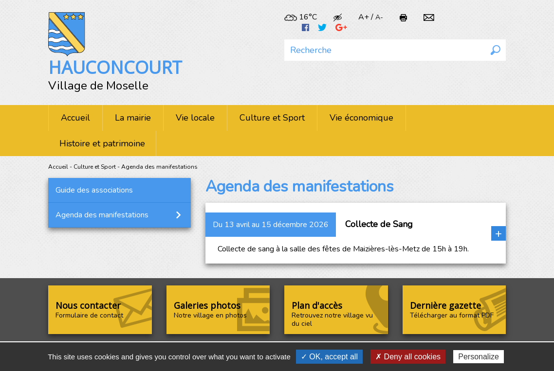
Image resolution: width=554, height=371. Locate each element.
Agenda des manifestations (101, 215)
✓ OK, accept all (329, 357)
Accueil (75, 118)
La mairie (133, 118)
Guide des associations (94, 190)
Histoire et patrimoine (102, 143)
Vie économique (361, 118)
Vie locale (195, 118)
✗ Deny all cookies (408, 357)
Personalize (478, 357)
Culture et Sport (272, 118)
